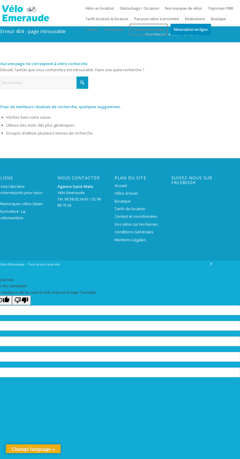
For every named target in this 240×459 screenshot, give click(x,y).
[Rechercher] (44, 82)
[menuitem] (99, 8)
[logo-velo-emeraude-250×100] (25, 13)
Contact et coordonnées (136, 216)
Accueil (121, 185)
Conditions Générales (134, 231)
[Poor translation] (21, 300)
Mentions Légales (130, 239)
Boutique (123, 201)
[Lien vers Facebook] (211, 264)
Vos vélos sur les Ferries (136, 224)
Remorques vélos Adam (21, 203)
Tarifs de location (130, 208)
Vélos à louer (126, 193)
